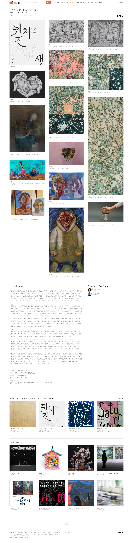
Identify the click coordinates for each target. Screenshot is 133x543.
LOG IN (121, 2)
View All (120, 398)
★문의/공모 (90, 2)
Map (44, 15)
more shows (66, 525)
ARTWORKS (64, 2)
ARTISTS (56, 2)
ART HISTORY (81, 2)
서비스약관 (42, 532)
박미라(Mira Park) (95, 289)
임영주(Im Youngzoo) (96, 293)
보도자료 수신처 (67, 532)
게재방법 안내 (99, 2)
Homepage (38, 15)
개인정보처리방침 (33, 532)
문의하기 (49, 532)
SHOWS (72, 2)
